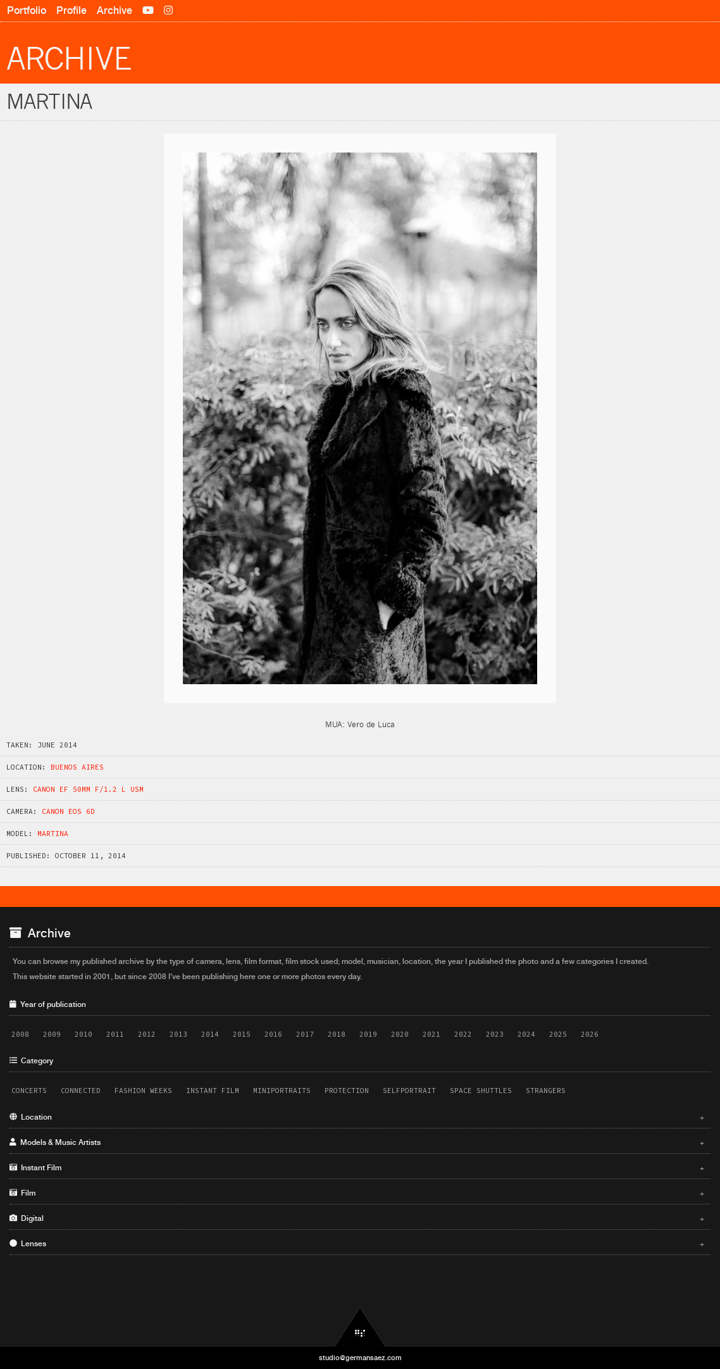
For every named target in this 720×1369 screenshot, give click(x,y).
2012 (147, 1034)
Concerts (29, 1090)
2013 (178, 1034)
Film (356, 1193)
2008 (20, 1034)
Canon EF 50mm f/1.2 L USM (88, 789)
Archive (114, 10)
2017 (305, 1034)
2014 (210, 1034)
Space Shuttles (481, 1090)
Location (356, 1117)
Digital (356, 1218)
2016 (273, 1034)
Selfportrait (409, 1090)
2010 (83, 1034)
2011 (115, 1034)
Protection (347, 1090)
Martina (52, 833)
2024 (526, 1034)
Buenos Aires (77, 767)
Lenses (356, 1243)
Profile (71, 10)
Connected (81, 1090)
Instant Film (212, 1090)
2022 (463, 1034)
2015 (242, 1034)
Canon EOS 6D (68, 811)
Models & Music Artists (356, 1142)
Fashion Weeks (143, 1090)
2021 (431, 1034)
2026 (590, 1034)
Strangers (546, 1090)
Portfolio (26, 10)
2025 (558, 1034)
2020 (400, 1034)
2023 (495, 1034)
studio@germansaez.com (360, 1357)
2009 (52, 1034)
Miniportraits (282, 1090)
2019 (368, 1034)
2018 (336, 1034)
